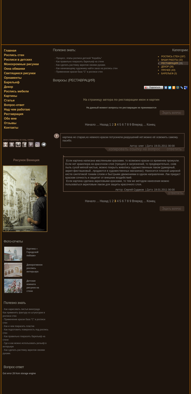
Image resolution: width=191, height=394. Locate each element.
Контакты (11, 127)
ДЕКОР (165, 66)
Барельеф (12, 82)
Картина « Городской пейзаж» (32, 252)
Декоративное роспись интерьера (34, 268)
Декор (8, 86)
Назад (104, 124)
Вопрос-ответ (14, 105)
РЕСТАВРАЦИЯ (169, 63)
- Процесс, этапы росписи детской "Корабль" (78, 58)
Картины (10, 95)
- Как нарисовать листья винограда (21, 309)
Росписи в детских (18, 59)
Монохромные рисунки (21, 64)
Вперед (137, 124)
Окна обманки (14, 68)
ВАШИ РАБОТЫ (169, 60)
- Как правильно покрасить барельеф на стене (79, 61)
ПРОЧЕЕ (166, 70)
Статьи (9, 100)
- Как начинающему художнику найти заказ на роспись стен (86, 68)
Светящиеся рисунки (20, 73)
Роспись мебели (16, 91)
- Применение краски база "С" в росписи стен (79, 71)
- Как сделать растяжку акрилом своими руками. (80, 65)
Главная (10, 50)
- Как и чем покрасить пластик (18, 326)
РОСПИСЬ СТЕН (170, 56)
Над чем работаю (17, 109)
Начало (90, 124)
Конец (151, 124)
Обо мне (10, 118)
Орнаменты (13, 77)
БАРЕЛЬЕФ (167, 73)
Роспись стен (14, 55)
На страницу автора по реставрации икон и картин (121, 99)
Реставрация (13, 114)
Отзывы (10, 123)
